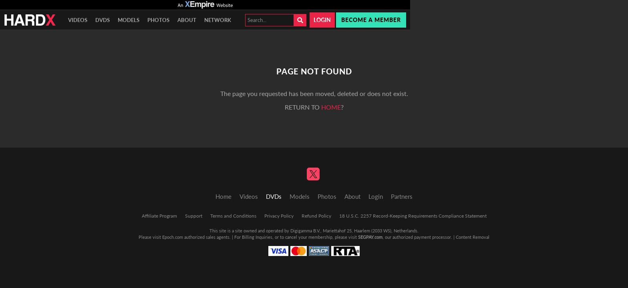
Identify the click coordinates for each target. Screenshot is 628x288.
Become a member (371, 19)
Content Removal (472, 237)
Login (322, 19)
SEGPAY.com (370, 237)
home (331, 107)
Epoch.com (172, 237)
